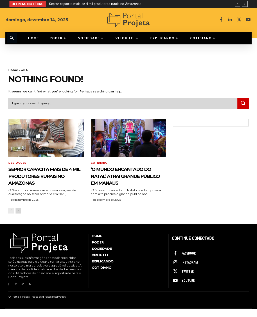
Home (13, 70)
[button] (12, 38)
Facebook (189, 262)
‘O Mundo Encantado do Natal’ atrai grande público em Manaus (126, 180)
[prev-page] (11, 219)
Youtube (188, 289)
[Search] (243, 104)
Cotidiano (99, 164)
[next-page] (18, 219)
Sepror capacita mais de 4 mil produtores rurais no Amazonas (95, 4)
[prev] (237, 4)
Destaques (17, 164)
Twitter (188, 280)
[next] (245, 4)
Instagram (190, 271)
